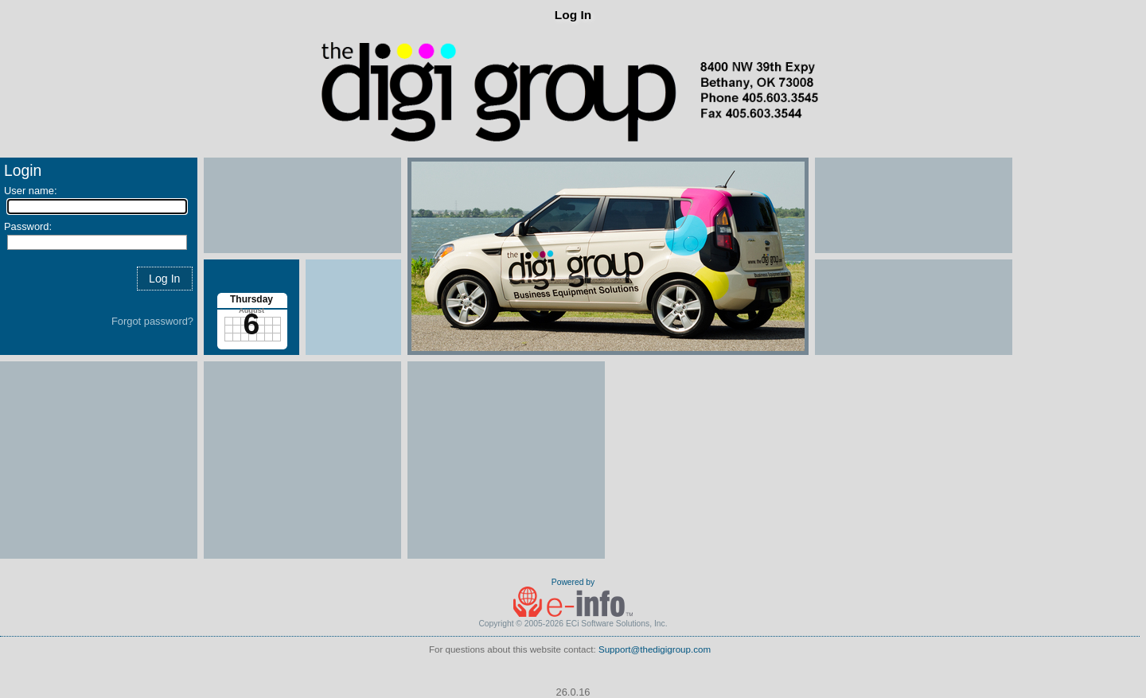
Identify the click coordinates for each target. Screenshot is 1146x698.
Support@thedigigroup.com (654, 649)
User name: (30, 191)
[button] (165, 278)
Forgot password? (152, 321)
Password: (28, 226)
